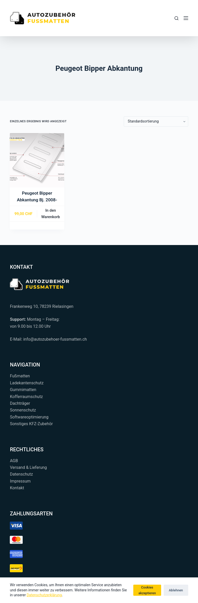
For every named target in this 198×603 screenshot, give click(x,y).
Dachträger (20, 403)
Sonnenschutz (23, 410)
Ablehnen (176, 590)
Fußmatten (20, 375)
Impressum (20, 481)
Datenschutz (21, 474)
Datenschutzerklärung (44, 595)
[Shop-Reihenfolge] (156, 121)
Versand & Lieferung (28, 467)
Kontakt (17, 487)
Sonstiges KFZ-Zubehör (31, 423)
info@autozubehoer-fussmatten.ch (55, 339)
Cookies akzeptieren (147, 590)
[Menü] (186, 18)
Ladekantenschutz (26, 382)
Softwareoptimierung (29, 417)
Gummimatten (23, 389)
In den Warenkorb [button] (50, 213)
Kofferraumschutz (26, 396)
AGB (14, 460)
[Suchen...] (176, 18)
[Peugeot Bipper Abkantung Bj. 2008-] (37, 160)
